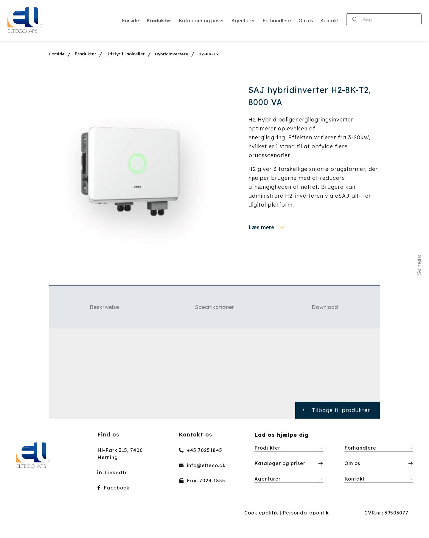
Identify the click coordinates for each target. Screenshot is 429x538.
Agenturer (267, 479)
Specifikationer (214, 307)
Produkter (86, 54)
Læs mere (266, 227)
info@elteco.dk (202, 465)
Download (325, 307)
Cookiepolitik (261, 513)
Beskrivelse (104, 307)
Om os (352, 463)
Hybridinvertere (172, 54)
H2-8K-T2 (209, 54)
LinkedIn (112, 472)
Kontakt (354, 479)
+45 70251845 (200, 450)
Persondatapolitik (306, 513)
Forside (57, 54)
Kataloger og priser (279, 463)
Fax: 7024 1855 (202, 481)
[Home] (25, 20)
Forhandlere (360, 448)
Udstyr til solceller (126, 54)
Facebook (113, 488)
